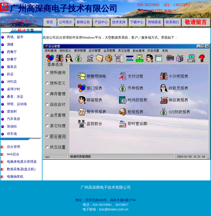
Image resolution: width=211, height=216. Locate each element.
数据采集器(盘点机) (21, 169)
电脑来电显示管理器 (22, 162)
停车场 (12, 134)
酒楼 (10, 44)
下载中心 (136, 22)
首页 (49, 22)
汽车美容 (13, 119)
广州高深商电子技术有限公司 (63, 8)
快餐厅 (12, 59)
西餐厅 (12, 52)
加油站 (12, 126)
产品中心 (101, 22)
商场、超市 (15, 37)
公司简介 (65, 22)
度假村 (12, 111)
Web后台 (13, 154)
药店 (10, 74)
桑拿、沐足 (15, 96)
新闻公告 (83, 22)
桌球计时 (13, 89)
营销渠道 (154, 22)
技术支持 (118, 22)
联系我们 (172, 22)
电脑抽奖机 (15, 176)
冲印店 (12, 82)
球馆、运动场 (17, 104)
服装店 (12, 67)
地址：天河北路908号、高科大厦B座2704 (105, 200)
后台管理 (13, 147)
